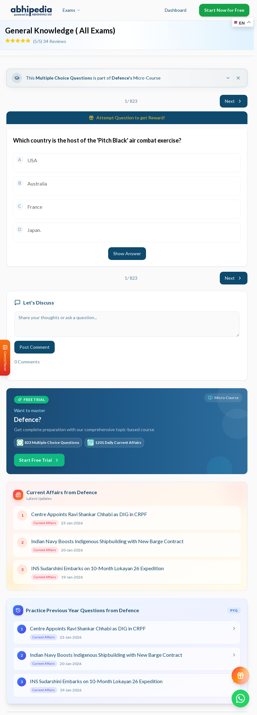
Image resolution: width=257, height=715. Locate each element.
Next (233, 101)
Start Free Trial (39, 460)
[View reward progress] (240, 675)
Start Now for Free (224, 10)
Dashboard (175, 10)
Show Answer (127, 253)
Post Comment (34, 347)
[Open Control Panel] (5, 357)
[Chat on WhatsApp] (240, 698)
